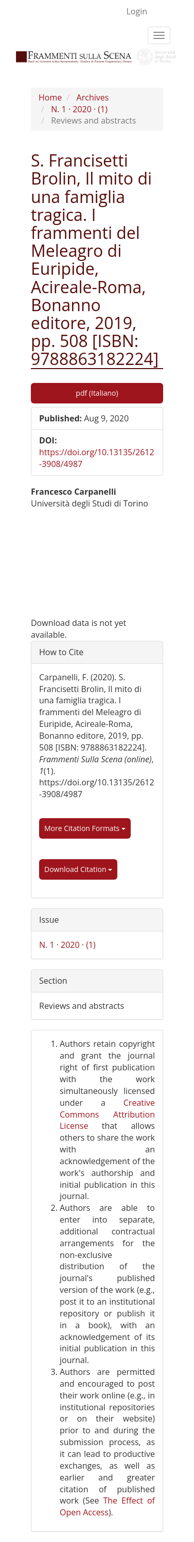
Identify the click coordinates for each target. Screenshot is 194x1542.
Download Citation (78, 869)
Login (136, 11)
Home (50, 97)
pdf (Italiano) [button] (97, 393)
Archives (93, 97)
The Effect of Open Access (107, 1506)
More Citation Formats (85, 828)
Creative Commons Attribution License (107, 1114)
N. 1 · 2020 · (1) (79, 109)
